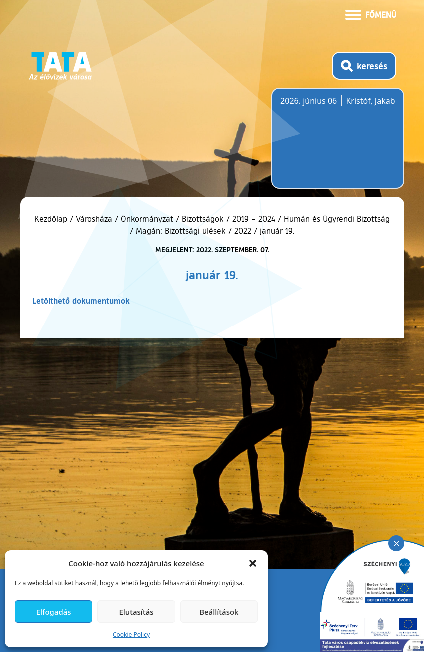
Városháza (94, 219)
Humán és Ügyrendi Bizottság (337, 219)
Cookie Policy (131, 634)
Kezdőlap (52, 219)
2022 (242, 231)
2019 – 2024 (253, 219)
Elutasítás (136, 612)
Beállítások (218, 612)
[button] (253, 563)
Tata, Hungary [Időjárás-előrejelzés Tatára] (336, 144)
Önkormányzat (147, 219)
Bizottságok (203, 219)
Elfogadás (53, 612)
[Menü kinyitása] (370, 14)
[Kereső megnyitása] (364, 66)
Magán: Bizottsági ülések (181, 231)
